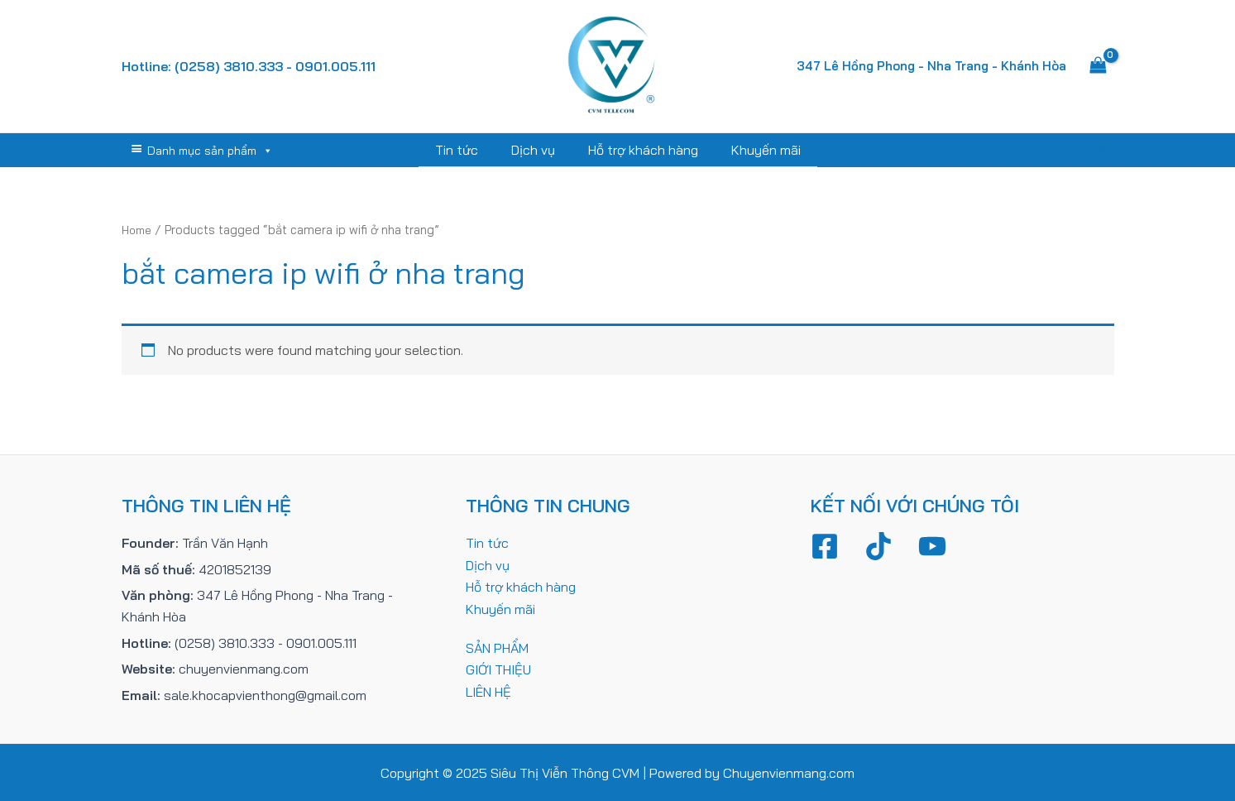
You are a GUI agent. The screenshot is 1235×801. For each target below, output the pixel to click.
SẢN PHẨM (497, 646)
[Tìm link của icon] (1106, 150)
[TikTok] (878, 545)
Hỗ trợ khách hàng (640, 149)
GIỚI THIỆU (498, 668)
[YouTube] (932, 545)
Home (139, 229)
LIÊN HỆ (488, 690)
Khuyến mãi (756, 149)
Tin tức (466, 149)
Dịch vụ (536, 149)
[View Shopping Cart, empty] (1098, 66)
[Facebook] (825, 545)
